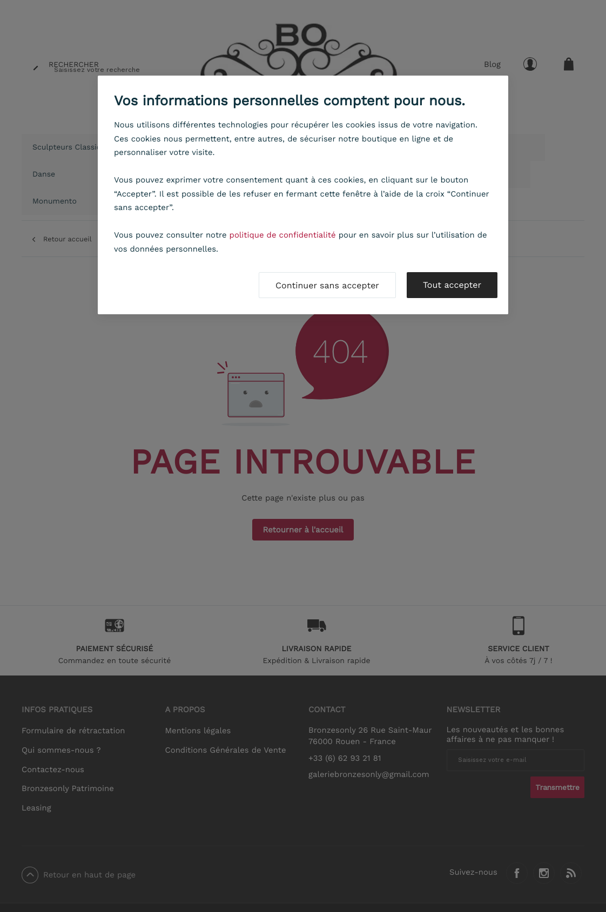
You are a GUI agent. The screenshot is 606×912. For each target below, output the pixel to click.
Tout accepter (452, 285)
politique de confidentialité (283, 235)
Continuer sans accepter (327, 285)
